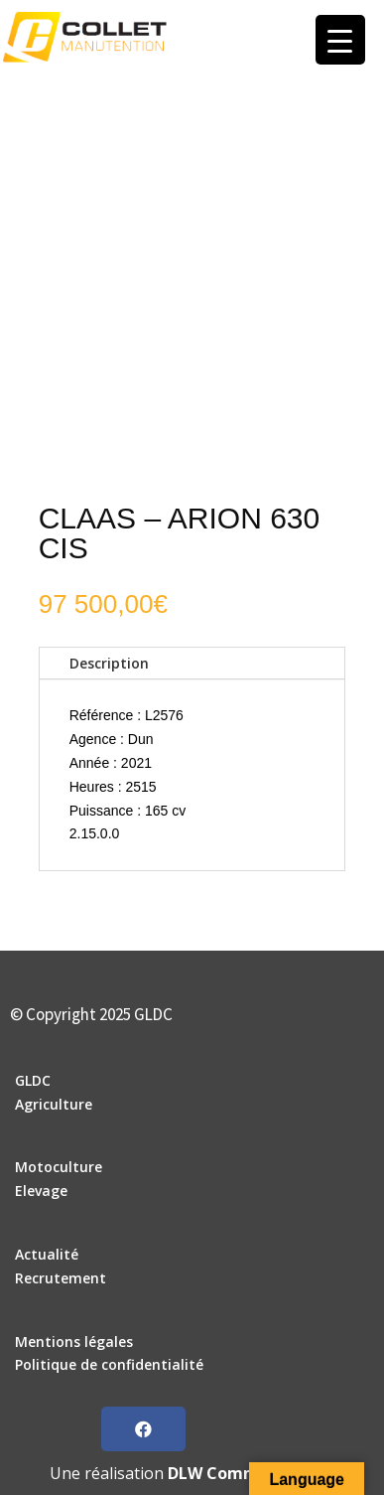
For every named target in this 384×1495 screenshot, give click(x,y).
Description (109, 663)
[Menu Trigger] (340, 40)
